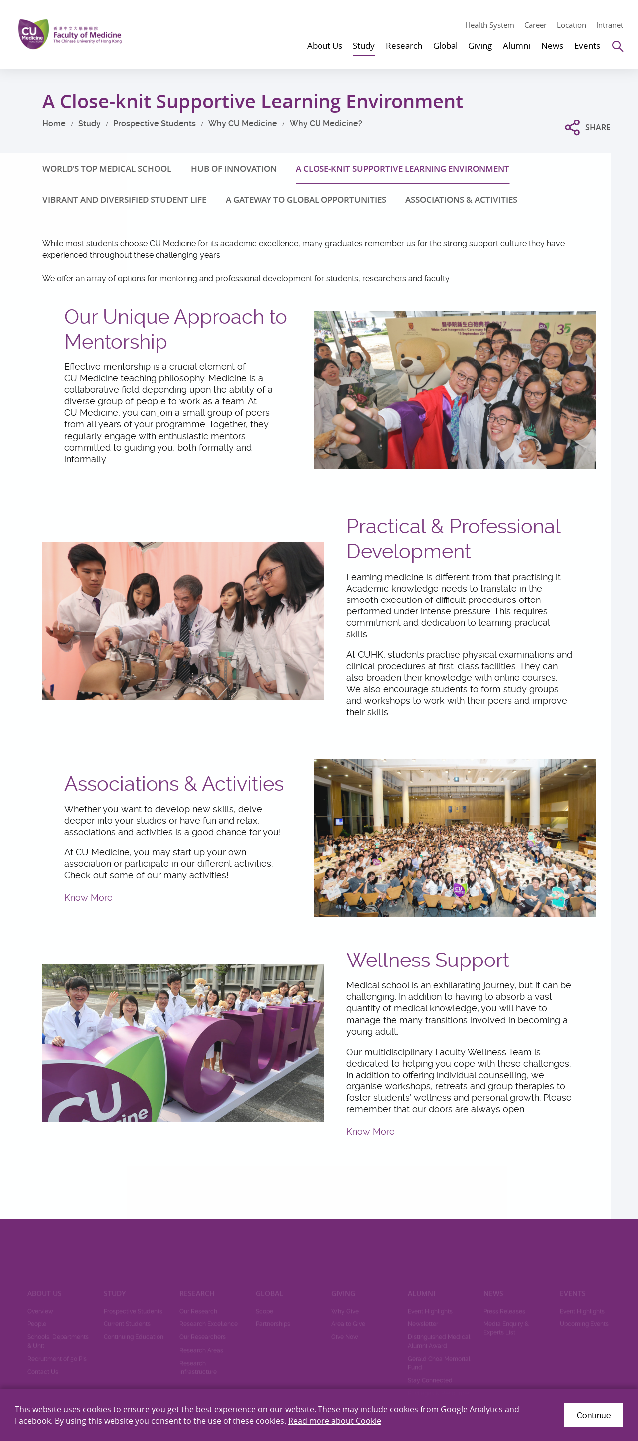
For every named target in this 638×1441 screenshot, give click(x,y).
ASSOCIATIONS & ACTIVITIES (461, 199)
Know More (88, 897)
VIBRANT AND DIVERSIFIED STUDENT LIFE (124, 199)
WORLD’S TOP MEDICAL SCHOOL (106, 168)
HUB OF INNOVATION (234, 168)
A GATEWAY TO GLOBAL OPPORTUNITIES (306, 199)
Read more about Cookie (334, 1420)
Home (54, 123)
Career (535, 25)
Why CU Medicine (242, 123)
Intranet (609, 25)
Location (571, 25)
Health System (489, 25)
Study (89, 123)
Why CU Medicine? (326, 123)
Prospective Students (154, 123)
